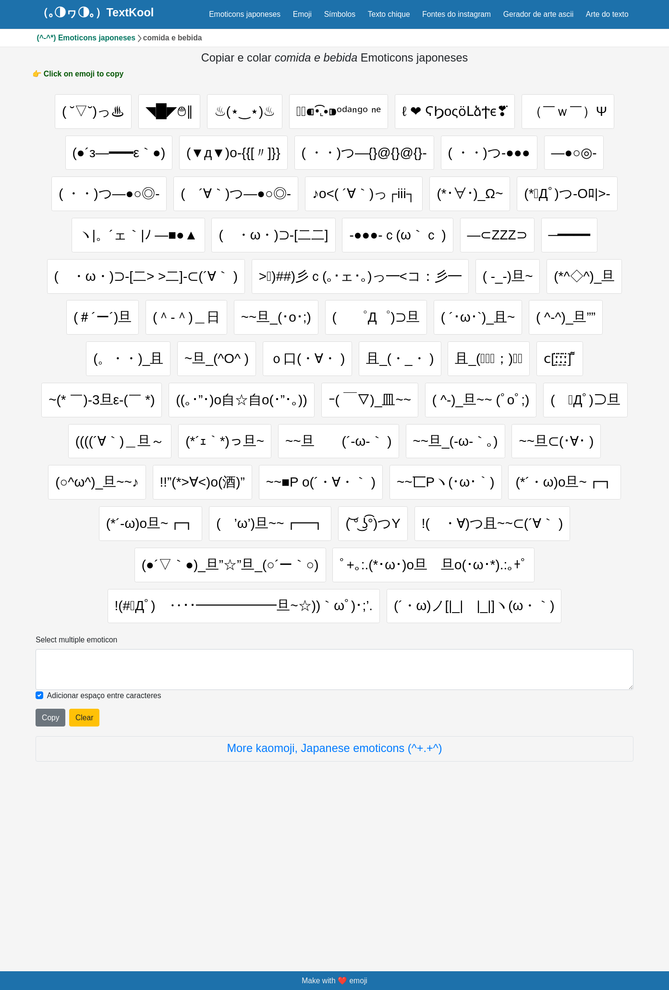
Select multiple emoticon (76, 796)
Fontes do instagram (456, 14)
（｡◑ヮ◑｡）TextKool (95, 13)
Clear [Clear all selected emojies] (84, 874)
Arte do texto (607, 14)
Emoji (302, 14)
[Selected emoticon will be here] (334, 826)
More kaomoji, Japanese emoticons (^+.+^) (334, 905)
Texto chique (389, 14)
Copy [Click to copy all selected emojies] (51, 874)
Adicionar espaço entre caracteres (104, 852)
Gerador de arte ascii (538, 14)
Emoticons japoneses (244, 14)
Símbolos (339, 14)
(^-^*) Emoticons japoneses (86, 38)
